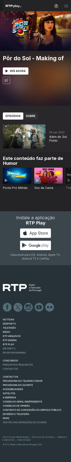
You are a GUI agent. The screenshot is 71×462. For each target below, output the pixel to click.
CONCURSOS (10, 360)
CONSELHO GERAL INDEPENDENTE (22, 401)
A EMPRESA (9, 397)
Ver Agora (15, 71)
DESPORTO (9, 323)
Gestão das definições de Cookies (25, 422)
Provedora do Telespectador (22, 381)
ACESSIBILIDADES (13, 389)
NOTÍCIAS (8, 319)
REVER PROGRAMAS (14, 352)
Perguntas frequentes (18, 364)
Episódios (13, 116)
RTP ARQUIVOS (12, 336)
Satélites (9, 393)
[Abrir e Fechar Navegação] (66, 6)
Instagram (28, 307)
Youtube (39, 307)
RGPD (6, 418)
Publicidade (24, 440)
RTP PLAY (8, 344)
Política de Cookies (43, 437)
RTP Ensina (10, 340)
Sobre (30, 116)
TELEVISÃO (9, 327)
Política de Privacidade (16, 437)
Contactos (10, 368)
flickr (49, 307)
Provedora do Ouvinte (18, 385)
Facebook (7, 307)
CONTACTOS (10, 376)
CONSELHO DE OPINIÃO (16, 405)
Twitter (18, 307)
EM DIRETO (9, 348)
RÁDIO (6, 332)
